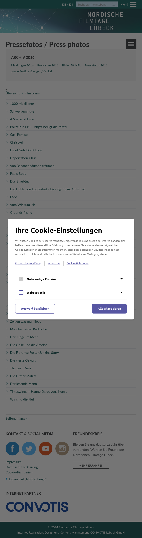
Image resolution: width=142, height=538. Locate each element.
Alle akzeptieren (109, 308)
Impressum (54, 263)
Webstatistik (36, 292)
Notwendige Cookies (41, 279)
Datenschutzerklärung (28, 263)
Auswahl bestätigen (35, 308)
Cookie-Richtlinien (77, 263)
